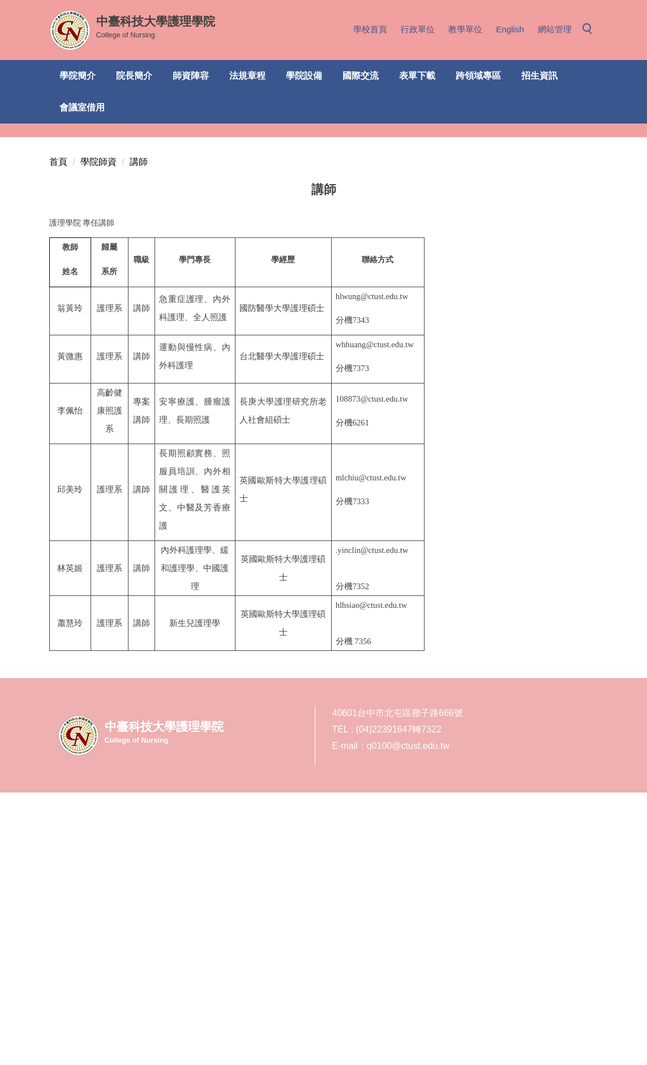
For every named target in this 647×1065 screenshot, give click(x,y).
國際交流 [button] (360, 75)
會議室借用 (82, 107)
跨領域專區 (478, 75)
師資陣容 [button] (191, 75)
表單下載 (417, 75)
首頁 (58, 434)
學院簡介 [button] (77, 75)
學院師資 (98, 434)
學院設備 (304, 75)
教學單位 (465, 29)
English (510, 29)
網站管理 (555, 29)
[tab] (472, 392)
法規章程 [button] (247, 75)
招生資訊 (539, 75)
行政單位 (418, 29)
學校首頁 (370, 29)
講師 (139, 434)
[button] (590, 29)
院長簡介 (134, 75)
